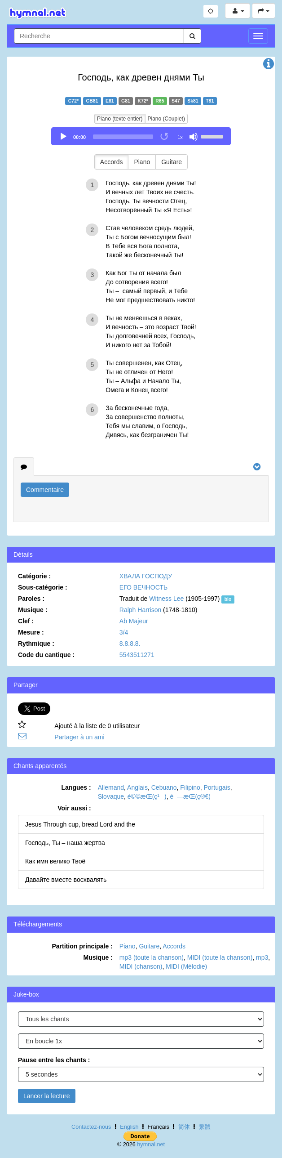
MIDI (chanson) (141, 966)
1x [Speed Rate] (180, 137)
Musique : (32, 609)
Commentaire (45, 489)
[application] (141, 136)
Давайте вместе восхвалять (65, 879)
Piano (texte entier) (119, 119)
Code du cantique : (46, 654)
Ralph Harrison (140, 609)
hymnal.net (151, 1144)
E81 (110, 100)
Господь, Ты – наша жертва (65, 842)
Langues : (76, 787)
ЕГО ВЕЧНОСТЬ (143, 587)
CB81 (92, 100)
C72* (73, 100)
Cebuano (164, 787)
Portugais (217, 787)
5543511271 (136, 654)
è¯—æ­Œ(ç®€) (190, 796)
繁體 (205, 1127)
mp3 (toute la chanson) (151, 957)
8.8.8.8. (130, 643)
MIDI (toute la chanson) (220, 957)
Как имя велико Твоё (55, 861)
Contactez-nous (91, 1127)
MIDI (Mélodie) (186, 966)
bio (228, 599)
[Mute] (193, 136)
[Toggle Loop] (164, 136)
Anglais (137, 787)
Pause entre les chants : (54, 1060)
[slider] (123, 136)
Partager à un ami (79, 737)
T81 (210, 100)
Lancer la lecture (46, 1096)
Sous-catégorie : (42, 587)
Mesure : (31, 632)
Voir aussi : (74, 808)
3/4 (123, 632)
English (129, 1127)
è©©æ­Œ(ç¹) (147, 796)
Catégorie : (34, 576)
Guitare (171, 161)
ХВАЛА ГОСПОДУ (145, 576)
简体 (184, 1127)
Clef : (26, 621)
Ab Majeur (133, 621)
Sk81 (192, 100)
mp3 (262, 957)
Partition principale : (82, 946)
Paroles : (31, 598)
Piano (142, 161)
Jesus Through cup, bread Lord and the (80, 824)
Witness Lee (166, 598)
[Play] (63, 136)
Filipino (190, 787)
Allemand (111, 787)
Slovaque (111, 796)
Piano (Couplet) (166, 119)
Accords (111, 161)
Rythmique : (36, 643)
